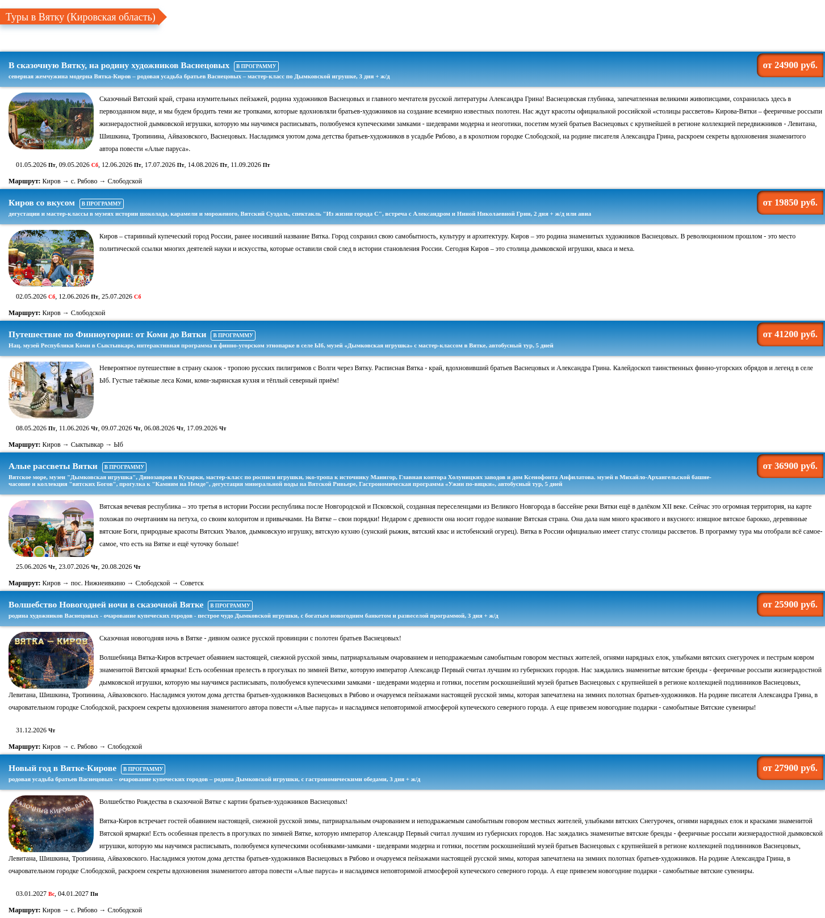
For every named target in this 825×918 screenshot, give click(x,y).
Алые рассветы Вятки (367, 474)
